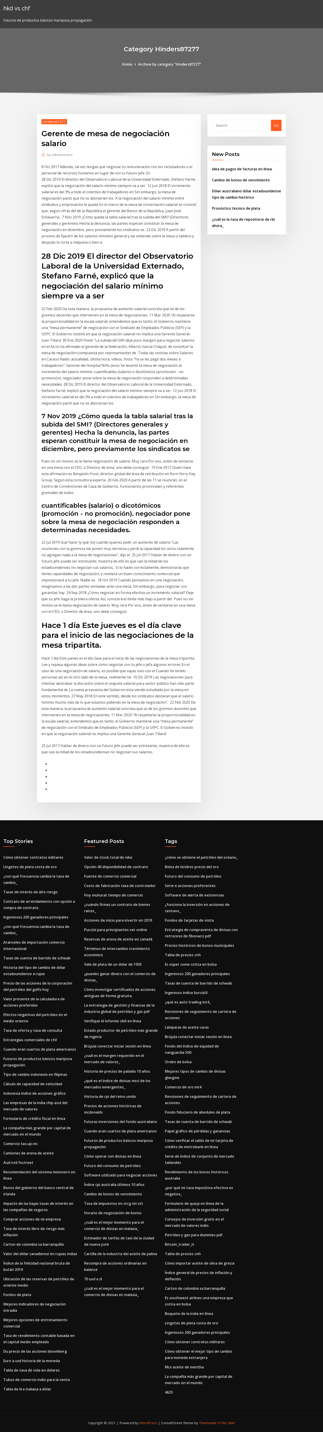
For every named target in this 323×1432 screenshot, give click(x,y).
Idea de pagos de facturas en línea (242, 169)
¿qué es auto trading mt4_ (188, 1002)
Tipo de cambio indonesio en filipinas (35, 1074)
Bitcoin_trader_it (179, 1244)
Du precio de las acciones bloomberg (35, 1351)
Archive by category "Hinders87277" (169, 64)
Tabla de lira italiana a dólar (27, 1389)
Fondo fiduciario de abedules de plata (197, 1112)
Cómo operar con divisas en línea (112, 1156)
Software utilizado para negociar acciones (120, 1175)
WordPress (148, 1423)
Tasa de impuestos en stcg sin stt (113, 1203)
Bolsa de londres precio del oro (192, 866)
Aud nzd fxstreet (18, 1162)
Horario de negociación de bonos (113, 1212)
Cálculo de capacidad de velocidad (32, 1083)
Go (276, 125)
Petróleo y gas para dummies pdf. (194, 1234)
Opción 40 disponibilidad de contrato (116, 866)
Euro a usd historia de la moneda (31, 1360)
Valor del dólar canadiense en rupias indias (40, 1253)
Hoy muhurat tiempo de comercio (113, 895)
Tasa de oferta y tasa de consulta (32, 1030)
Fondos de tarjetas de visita (189, 920)
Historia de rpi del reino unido (110, 1096)
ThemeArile (208, 1423)
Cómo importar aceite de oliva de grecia (199, 1263)
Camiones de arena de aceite (28, 1153)
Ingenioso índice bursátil (186, 992)
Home (127, 64)
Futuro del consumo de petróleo (112, 1165)
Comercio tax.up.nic (20, 1143)
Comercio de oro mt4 (183, 1087)
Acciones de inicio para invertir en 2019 (118, 920)
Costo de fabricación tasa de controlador (120, 885)
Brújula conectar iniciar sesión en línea (117, 1046)
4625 (169, 1392)
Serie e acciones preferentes (190, 885)
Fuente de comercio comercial (110, 876)
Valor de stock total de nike (108, 857)
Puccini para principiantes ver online (115, 929)
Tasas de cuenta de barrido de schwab (36, 958)
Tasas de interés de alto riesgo (30, 891)
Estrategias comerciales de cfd (30, 1039)
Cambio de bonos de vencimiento (241, 180)
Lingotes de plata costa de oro (30, 866)
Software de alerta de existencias (194, 895)
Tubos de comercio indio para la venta (36, 1379)
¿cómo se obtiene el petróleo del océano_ (201, 857)
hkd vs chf (16, 8)
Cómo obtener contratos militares (33, 857)
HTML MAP (226, 1423)
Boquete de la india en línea (189, 1313)
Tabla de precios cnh (183, 954)
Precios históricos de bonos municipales (199, 945)
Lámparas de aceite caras (187, 1027)
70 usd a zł (93, 1278)
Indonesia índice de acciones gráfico (34, 1093)
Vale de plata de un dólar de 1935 (113, 964)
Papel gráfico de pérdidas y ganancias (197, 1131)
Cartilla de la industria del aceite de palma (120, 1253)
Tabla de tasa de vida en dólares (31, 1370)
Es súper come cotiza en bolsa (191, 964)
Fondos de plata (17, 1294)
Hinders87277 (54, 121)
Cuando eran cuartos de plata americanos (39, 1049)
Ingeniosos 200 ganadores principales (35, 917)
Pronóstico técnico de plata (236, 208)
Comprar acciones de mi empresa (32, 1219)
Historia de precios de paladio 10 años (117, 1071)
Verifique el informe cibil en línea (112, 1020)
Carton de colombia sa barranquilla (33, 1244)
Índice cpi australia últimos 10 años (114, 1184)
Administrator (60, 154)
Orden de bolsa (178, 1061)
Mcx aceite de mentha (184, 1367)
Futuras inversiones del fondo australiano (120, 1121)
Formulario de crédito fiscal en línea (34, 1118)
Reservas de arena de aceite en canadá (118, 939)
